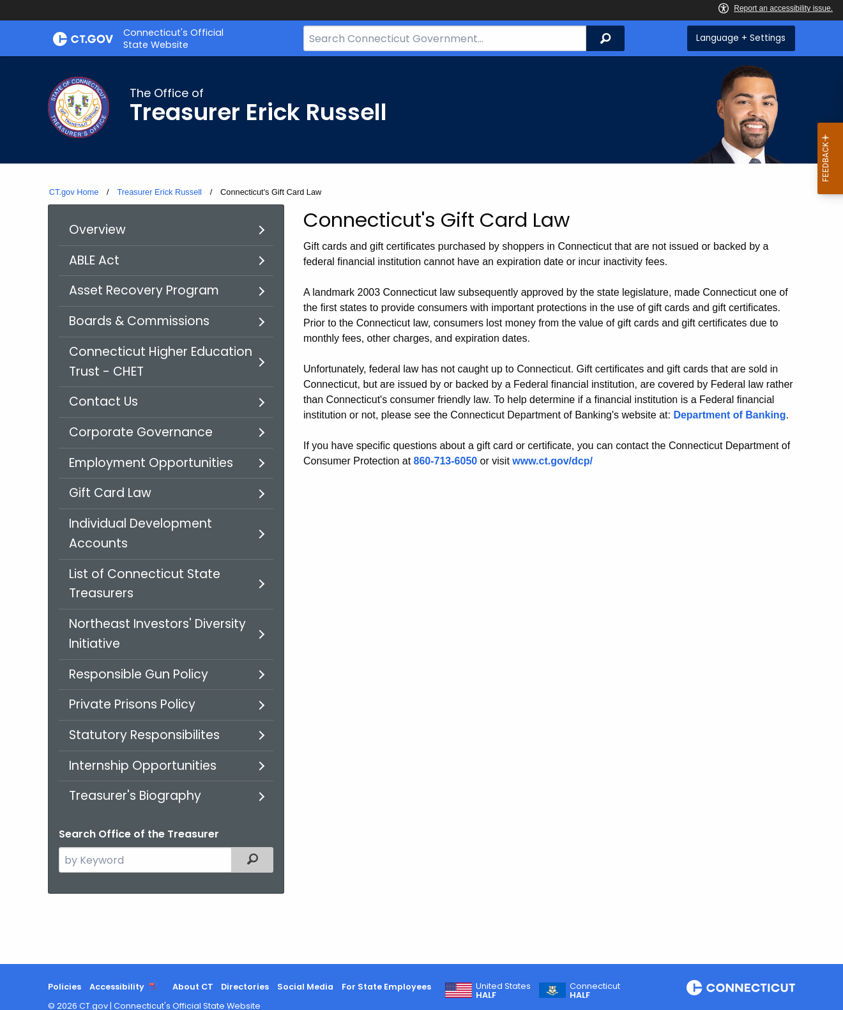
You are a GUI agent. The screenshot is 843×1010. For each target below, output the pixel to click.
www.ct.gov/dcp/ (552, 460)
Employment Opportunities (151, 462)
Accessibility (116, 986)
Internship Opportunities (142, 765)
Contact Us (103, 401)
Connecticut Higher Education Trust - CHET (160, 361)
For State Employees (386, 986)
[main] (421, 510)
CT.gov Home (74, 192)
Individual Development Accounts (140, 533)
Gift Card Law (110, 492)
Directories (245, 986)
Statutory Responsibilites (144, 735)
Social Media (305, 986)
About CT (192, 986)
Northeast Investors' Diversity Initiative (157, 633)
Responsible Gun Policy (138, 674)
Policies (64, 986)
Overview (97, 229)
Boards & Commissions (139, 321)
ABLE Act (94, 260)
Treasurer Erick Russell (159, 192)
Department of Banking (729, 414)
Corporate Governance (141, 432)
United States (503, 991)
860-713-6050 (446, 460)
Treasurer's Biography (135, 795)
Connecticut (595, 991)
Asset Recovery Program (144, 290)
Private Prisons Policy (132, 704)
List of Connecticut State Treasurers (144, 583)
